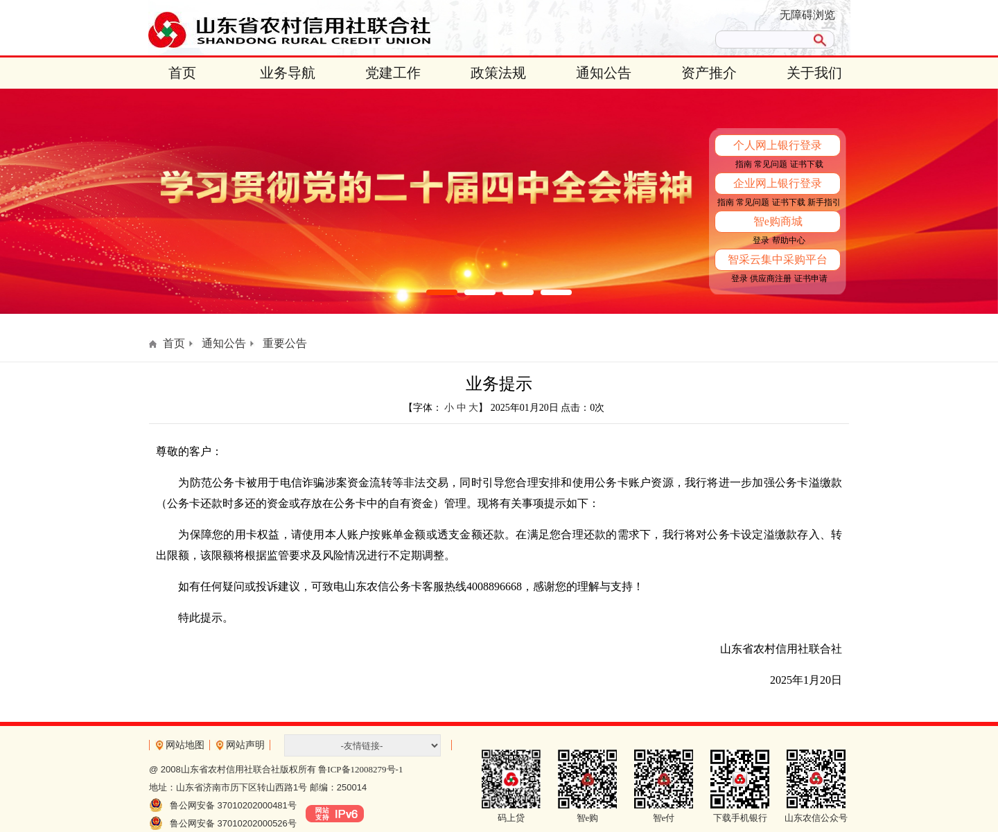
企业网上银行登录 (777, 183)
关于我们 (814, 72)
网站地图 (185, 745)
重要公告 (285, 343)
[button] (441, 292)
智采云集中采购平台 (778, 259)
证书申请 (811, 278)
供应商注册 (770, 278)
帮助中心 (788, 240)
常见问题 (770, 164)
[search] (761, 39)
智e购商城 (778, 221)
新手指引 (824, 202)
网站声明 (245, 745)
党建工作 (393, 72)
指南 (743, 164)
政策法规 (498, 72)
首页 (182, 72)
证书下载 (806, 164)
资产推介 (709, 72)
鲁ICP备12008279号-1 (360, 769)
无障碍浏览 (807, 15)
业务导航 (287, 72)
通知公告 (603, 72)
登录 (761, 240)
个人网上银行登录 (777, 145)
